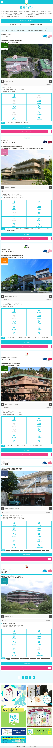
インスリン (8, 122)
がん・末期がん (37, 228)
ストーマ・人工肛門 (15, 228)
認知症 (22, 122)
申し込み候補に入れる (26, 131)
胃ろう (12, 122)
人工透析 (38, 658)
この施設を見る (26, 127)
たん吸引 (31, 228)
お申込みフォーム (24, 16)
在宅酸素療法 (17, 122)
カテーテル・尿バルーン (36, 337)
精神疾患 (26, 122)
